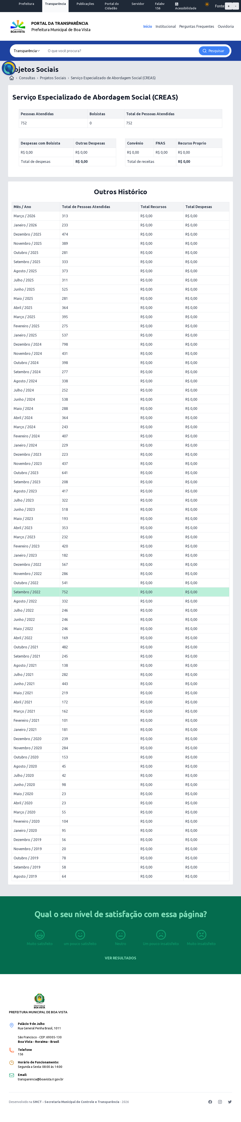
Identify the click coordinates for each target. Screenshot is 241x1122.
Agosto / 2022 (25, 601)
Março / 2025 (24, 317)
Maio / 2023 (23, 519)
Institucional (166, 26)
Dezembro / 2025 (27, 234)
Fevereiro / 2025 (27, 326)
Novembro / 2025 (28, 243)
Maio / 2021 (23, 693)
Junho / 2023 (24, 509)
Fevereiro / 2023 (27, 546)
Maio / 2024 (23, 409)
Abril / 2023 (23, 528)
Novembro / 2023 (28, 464)
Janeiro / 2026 (25, 225)
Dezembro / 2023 (27, 454)
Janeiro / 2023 (25, 555)
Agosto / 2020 (25, 766)
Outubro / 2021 (26, 647)
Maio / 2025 (23, 298)
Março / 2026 (24, 216)
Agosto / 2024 (25, 381)
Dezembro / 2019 (27, 840)
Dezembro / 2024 (27, 344)
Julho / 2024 (24, 390)
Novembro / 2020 (28, 748)
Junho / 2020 (24, 785)
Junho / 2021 (24, 684)
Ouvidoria (226, 26)
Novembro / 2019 (28, 849)
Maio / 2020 (23, 794)
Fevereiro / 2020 (27, 821)
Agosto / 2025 (25, 271)
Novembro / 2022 (28, 574)
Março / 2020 (24, 812)
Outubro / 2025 (26, 253)
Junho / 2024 (24, 399)
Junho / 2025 (24, 289)
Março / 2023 (24, 537)
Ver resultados (120, 958)
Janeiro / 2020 (25, 830)
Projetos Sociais (53, 78)
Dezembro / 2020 (27, 739)
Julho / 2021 (24, 675)
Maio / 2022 (23, 629)
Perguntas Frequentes (196, 26)
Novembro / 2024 (28, 353)
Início (147, 26)
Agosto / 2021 (25, 665)
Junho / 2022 (24, 619)
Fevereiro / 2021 (27, 720)
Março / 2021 (24, 711)
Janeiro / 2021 (25, 730)
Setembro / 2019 (27, 867)
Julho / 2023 (24, 500)
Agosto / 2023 (25, 491)
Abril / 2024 (23, 418)
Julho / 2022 (24, 610)
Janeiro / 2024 (25, 445)
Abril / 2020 (23, 803)
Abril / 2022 (23, 638)
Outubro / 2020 (26, 757)
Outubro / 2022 (26, 583)
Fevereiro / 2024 (27, 436)
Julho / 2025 (24, 280)
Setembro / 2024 (27, 372)
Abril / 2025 (23, 308)
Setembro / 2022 (27, 592)
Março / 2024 (24, 427)
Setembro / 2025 (27, 262)
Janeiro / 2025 (25, 335)
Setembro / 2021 (27, 656)
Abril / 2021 (23, 702)
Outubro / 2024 (26, 363)
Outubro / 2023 (26, 473)
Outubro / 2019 (26, 858)
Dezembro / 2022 (27, 564)
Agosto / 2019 (25, 876)
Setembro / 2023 (27, 482)
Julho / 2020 (24, 775)
